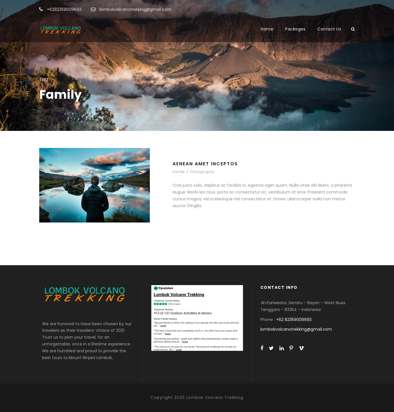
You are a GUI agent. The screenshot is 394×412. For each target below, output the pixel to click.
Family (178, 171)
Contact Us (329, 29)
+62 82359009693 (294, 319)
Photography (202, 171)
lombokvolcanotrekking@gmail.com (296, 329)
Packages (295, 29)
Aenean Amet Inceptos (205, 163)
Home (267, 29)
